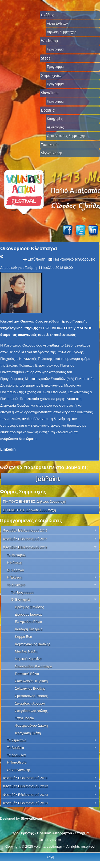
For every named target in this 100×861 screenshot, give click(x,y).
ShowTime (50, 93)
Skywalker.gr (51, 153)
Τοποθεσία (50, 145)
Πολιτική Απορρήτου (54, 833)
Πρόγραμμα (55, 49)
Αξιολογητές (55, 127)
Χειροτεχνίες (51, 75)
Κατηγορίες (55, 118)
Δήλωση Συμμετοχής (61, 32)
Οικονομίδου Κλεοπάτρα (28, 248)
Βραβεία (48, 110)
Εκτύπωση (36, 259)
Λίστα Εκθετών (57, 23)
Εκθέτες (47, 15)
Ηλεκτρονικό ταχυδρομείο (73, 259)
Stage (46, 58)
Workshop (49, 41)
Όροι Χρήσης (22, 833)
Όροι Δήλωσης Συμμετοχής (66, 135)
